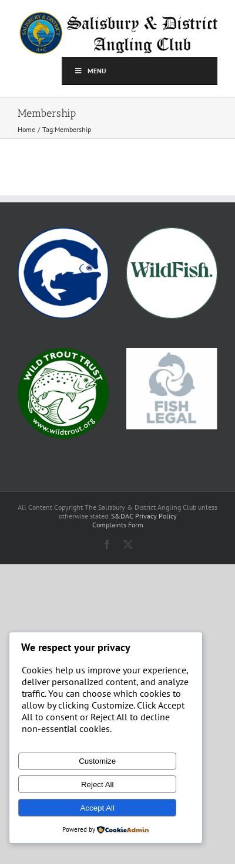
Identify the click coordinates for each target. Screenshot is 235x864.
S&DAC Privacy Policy (144, 515)
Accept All (97, 808)
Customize (97, 761)
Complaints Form (117, 524)
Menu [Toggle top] (90, 70)
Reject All (97, 784)
